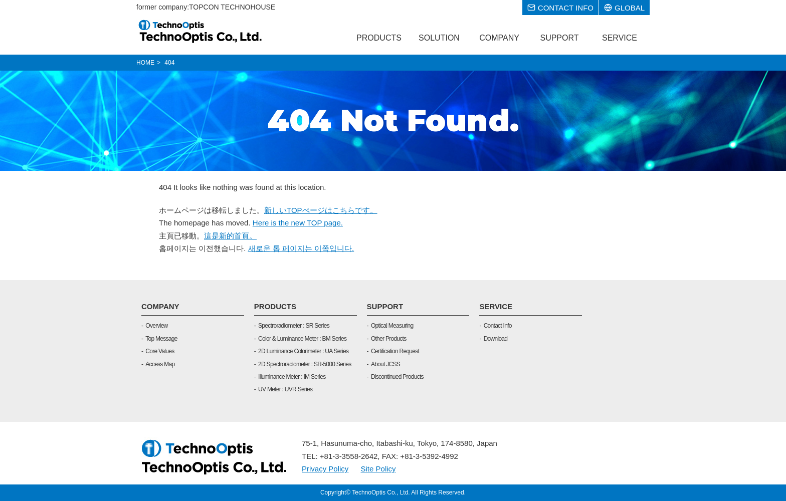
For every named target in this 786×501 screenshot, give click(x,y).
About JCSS (385, 364)
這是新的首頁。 (230, 235)
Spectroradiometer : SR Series (293, 325)
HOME (145, 62)
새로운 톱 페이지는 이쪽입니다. (301, 248)
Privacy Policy (325, 468)
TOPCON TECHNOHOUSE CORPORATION (200, 31)
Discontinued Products (397, 376)
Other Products (389, 338)
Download (496, 338)
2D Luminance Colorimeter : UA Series (303, 351)
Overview (156, 325)
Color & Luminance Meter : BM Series (302, 338)
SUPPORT (385, 306)
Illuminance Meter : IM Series (292, 376)
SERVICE (495, 306)
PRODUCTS (275, 306)
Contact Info (498, 325)
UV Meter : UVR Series (285, 389)
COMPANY (160, 306)
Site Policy (378, 468)
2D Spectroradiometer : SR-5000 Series (304, 364)
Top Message (161, 338)
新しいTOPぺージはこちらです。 (320, 210)
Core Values (159, 351)
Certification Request (395, 351)
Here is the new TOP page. (298, 222)
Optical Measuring (392, 325)
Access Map (159, 364)
